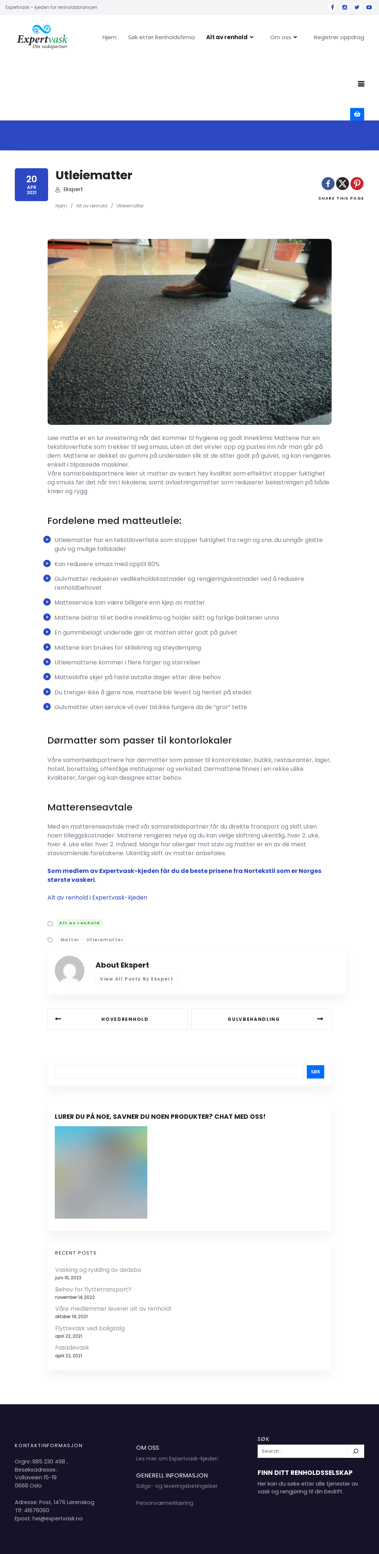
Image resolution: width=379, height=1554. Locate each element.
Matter (70, 879)
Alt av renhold (251, 37)
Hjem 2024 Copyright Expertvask (288, 1542)
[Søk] (355, 1391)
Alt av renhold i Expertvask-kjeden (97, 837)
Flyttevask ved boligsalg (90, 1268)
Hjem (134, 37)
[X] (342, 123)
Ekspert (73, 129)
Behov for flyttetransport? (93, 1229)
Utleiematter (105, 879)
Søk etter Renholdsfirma (185, 37)
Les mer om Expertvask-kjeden (177, 1398)
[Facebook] (328, 123)
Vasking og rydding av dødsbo (98, 1209)
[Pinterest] (357, 123)
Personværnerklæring (164, 1442)
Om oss (304, 37)
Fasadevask (72, 1287)
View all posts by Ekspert (136, 918)
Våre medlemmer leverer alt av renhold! (113, 1249)
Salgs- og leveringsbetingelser (177, 1426)
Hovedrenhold (124, 959)
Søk (315, 1011)
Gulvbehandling (254, 959)
